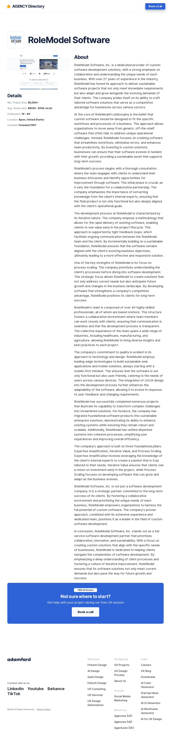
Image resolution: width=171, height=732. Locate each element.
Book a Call (155, 6)
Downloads (148, 677)
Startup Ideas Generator (149, 695)
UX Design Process (120, 673)
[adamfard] (25, 6)
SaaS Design (95, 677)
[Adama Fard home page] (19, 659)
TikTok (13, 693)
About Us (120, 681)
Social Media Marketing (122, 698)
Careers (146, 665)
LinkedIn (15, 688)
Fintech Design (97, 665)
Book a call (86, 612)
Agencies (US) (123, 715)
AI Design (94, 671)
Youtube (35, 688)
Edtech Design (97, 683)
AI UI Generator (150, 703)
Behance (56, 688)
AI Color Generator (147, 685)
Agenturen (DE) (124, 727)
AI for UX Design (151, 719)
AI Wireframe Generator (149, 711)
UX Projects (121, 665)
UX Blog (146, 671)
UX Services (95, 695)
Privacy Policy (44, 709)
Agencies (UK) (123, 721)
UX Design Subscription (96, 703)
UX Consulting (97, 689)
